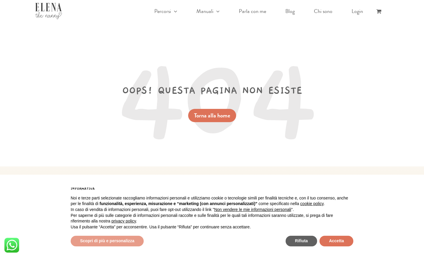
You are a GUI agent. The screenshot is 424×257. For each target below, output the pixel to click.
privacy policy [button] (124, 221)
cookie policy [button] (312, 203)
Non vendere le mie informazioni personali (252, 209)
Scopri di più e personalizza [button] (107, 240)
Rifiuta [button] (301, 240)
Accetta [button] (336, 240)
